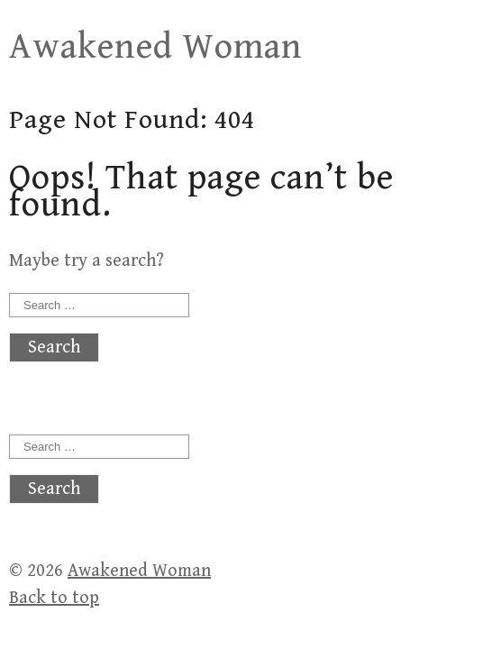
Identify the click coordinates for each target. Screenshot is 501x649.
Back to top (54, 598)
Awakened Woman (156, 47)
